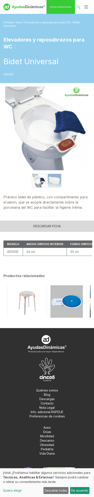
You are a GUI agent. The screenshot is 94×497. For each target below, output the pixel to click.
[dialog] (47, 482)
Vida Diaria (47, 453)
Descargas (47, 399)
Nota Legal (47, 407)
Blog (47, 394)
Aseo (19, 22)
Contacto (47, 403)
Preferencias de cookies (47, 416)
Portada (8, 22)
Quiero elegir (12, 490)
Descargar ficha (47, 226)
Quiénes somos (47, 390)
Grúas (47, 432)
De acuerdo (79, 490)
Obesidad (47, 445)
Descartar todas (56, 490)
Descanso (47, 440)
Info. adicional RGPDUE (47, 412)
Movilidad (47, 436)
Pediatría (47, 449)
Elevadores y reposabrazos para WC (48, 22)
